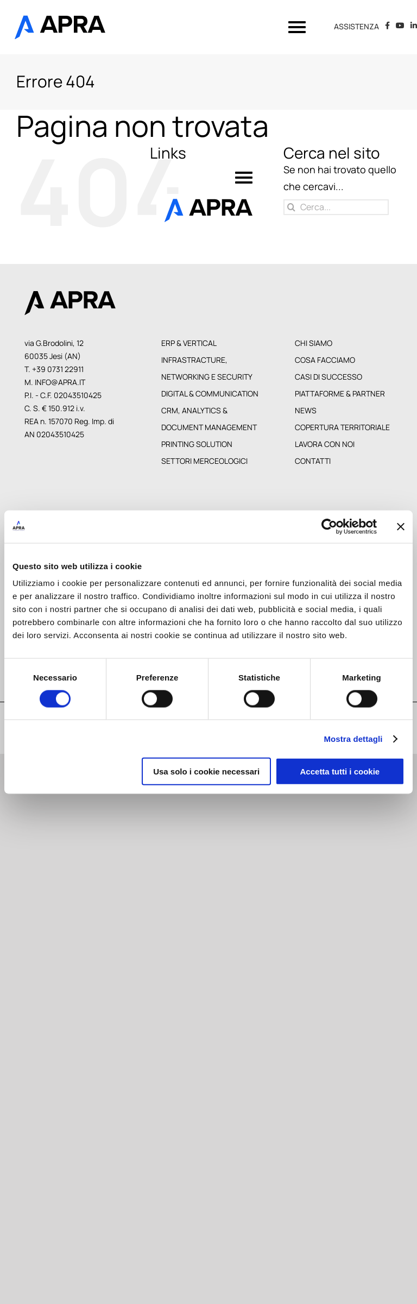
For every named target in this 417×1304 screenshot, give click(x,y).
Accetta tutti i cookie (340, 771)
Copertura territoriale (342, 427)
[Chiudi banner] (401, 526)
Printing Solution (196, 444)
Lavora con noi (325, 444)
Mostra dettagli (353, 738)
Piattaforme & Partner (340, 393)
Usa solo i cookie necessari (206, 771)
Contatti (313, 461)
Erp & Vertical (189, 343)
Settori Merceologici (204, 461)
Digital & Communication (209, 393)
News (306, 410)
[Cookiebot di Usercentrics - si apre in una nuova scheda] (329, 526)
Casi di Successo (328, 376)
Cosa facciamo (325, 360)
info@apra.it (60, 382)
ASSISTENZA (356, 27)
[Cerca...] (336, 207)
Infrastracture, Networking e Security (206, 368)
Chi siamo (313, 343)
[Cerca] (291, 207)
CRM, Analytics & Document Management (209, 418)
